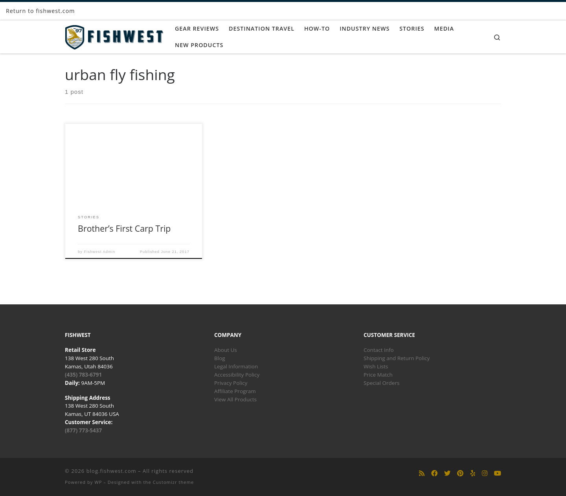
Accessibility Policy (236, 374)
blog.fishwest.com (111, 470)
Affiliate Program (235, 391)
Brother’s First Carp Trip (124, 228)
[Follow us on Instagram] (484, 473)
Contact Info (379, 349)
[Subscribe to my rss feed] (421, 473)
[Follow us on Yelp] (472, 473)
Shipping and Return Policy (397, 358)
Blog (219, 358)
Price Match (378, 374)
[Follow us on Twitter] (447, 473)
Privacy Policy (230, 382)
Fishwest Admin (100, 252)
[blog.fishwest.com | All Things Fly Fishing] (114, 35)
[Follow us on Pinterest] (460, 473)
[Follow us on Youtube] (497, 473)
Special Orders (381, 382)
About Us (225, 349)
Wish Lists (376, 366)
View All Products (235, 399)
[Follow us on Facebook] (434, 473)
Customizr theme (173, 482)
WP (98, 482)
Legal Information (236, 366)
